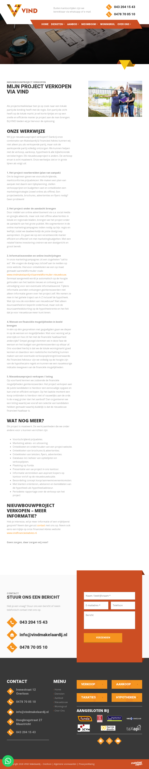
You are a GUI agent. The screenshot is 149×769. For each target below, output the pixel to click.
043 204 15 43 (120, 6)
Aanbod (72, 24)
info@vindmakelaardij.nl (37, 635)
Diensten (57, 24)
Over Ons (123, 24)
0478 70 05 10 (120, 14)
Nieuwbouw (88, 24)
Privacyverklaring (86, 764)
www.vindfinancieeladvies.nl (22, 533)
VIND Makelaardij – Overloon (38, 764)
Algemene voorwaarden (65, 764)
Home (45, 24)
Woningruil (107, 24)
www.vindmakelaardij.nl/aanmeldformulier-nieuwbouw (36, 274)
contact (41, 525)
